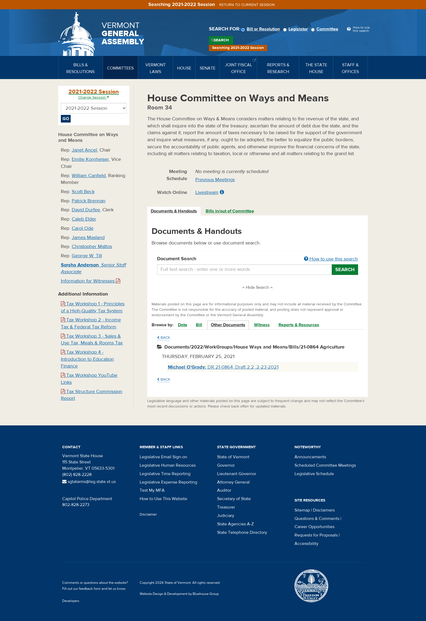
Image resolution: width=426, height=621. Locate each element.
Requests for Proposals (316, 535)
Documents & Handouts (174, 211)
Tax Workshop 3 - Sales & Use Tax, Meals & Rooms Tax (92, 339)
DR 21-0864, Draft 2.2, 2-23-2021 (223, 367)
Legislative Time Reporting (165, 473)
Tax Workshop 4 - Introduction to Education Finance (87, 359)
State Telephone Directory (242, 532)
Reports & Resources (298, 325)
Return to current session (247, 4)
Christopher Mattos (92, 246)
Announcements (310, 457)
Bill (199, 325)
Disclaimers (324, 510)
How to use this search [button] (331, 259)
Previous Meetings (215, 180)
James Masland (88, 237)
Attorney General (233, 482)
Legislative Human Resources (168, 465)
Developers (70, 601)
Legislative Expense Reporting (168, 482)
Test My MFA (152, 490)
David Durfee (86, 210)
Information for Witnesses (90, 281)
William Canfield (89, 175)
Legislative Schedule (314, 473)
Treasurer (226, 507)
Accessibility (306, 543)
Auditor (224, 490)
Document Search (257, 259)
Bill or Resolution (261, 29)
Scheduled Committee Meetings (325, 465)
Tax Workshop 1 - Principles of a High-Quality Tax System (92, 307)
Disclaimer (148, 514)
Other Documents (228, 325)
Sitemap (302, 510)
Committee (325, 29)
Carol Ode (82, 228)
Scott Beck (83, 192)
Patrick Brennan (88, 201)
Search (221, 40)
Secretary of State (234, 498)
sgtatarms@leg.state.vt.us (89, 481)
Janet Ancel (84, 150)
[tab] (174, 211)
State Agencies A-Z (235, 524)
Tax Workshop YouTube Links (89, 378)
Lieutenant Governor (236, 473)
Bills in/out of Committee (230, 211)
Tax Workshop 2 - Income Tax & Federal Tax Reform (91, 323)
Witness (262, 325)
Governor (226, 465)
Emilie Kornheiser (90, 159)
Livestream (206, 192)
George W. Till (87, 256)
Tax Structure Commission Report (91, 395)
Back (163, 337)
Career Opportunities (314, 526)
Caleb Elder (84, 219)
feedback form (90, 588)
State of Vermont (233, 457)
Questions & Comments (317, 518)
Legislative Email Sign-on (163, 457)
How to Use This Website (163, 498)
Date (182, 325)
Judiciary (225, 515)
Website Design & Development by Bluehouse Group (179, 594)
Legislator (296, 29)
